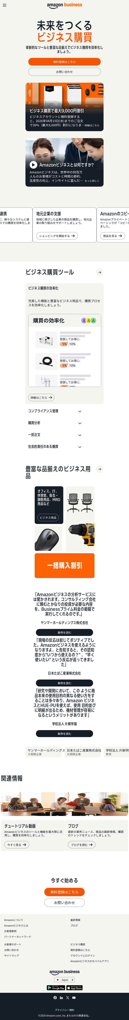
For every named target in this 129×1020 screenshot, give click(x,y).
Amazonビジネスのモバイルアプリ (90, 961)
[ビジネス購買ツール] (49, 272)
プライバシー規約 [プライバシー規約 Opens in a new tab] (64, 1010)
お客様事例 (10, 931)
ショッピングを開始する (57, 236)
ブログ (74, 925)
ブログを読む (82, 845)
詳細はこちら (92, 125)
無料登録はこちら (80, 950)
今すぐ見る (16, 845)
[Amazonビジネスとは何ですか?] (64, 162)
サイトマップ (11, 955)
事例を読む (64, 632)
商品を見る (112, 236)
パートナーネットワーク (17, 936)
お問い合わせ (64, 72)
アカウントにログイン (83, 955)
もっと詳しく (92, 180)
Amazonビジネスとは (16, 925)
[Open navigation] (4, 5)
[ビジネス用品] (59, 472)
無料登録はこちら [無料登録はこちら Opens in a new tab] (64, 62)
